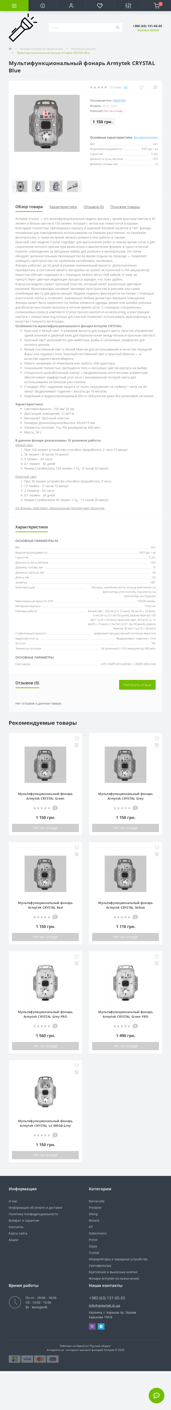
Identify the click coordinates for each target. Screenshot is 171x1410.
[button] (71, 5)
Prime (93, 1240)
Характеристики (63, 206)
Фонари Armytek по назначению (41, 49)
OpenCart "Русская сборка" (94, 1346)
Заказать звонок (148, 30)
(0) (125, 87)
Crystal (94, 1253)
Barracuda (96, 1201)
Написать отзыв (137, 684)
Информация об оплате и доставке (35, 1207)
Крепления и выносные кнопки (113, 1272)
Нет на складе (45, 828)
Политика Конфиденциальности (33, 1214)
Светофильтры (100, 1265)
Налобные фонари (83, 49)
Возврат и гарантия (24, 1220)
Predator (95, 1207)
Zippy (93, 1246)
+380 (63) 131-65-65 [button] (107, 1297)
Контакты (16, 1227)
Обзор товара (29, 206)
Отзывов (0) (94, 206)
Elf (91, 1227)
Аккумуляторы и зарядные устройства (118, 1259)
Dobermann (98, 1233)
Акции (13, 1240)
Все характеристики (146, 137)
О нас (13, 1201)
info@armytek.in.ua (104, 1305)
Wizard (94, 1220)
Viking (93, 1214)
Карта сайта (18, 1233)
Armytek (119, 100)
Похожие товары (125, 206)
